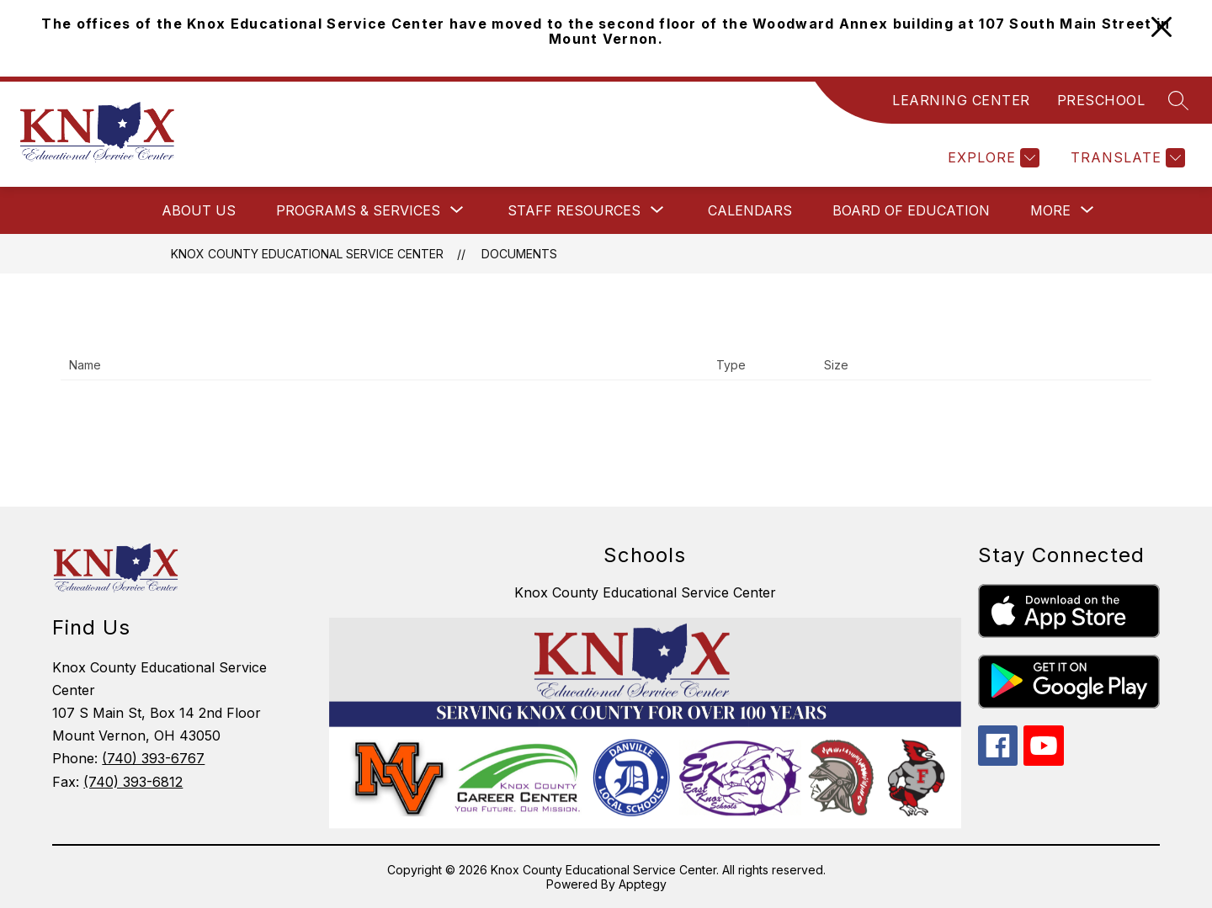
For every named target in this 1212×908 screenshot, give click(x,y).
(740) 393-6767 (153, 758)
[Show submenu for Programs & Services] (358, 210)
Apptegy (643, 884)
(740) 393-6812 (133, 781)
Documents (519, 254)
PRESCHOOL (1101, 100)
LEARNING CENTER (961, 100)
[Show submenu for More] (1050, 210)
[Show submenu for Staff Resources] (574, 210)
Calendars (750, 210)
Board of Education (911, 210)
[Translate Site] (1125, 157)
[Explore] (991, 157)
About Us (199, 210)
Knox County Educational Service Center (307, 254)
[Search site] (1178, 100)
